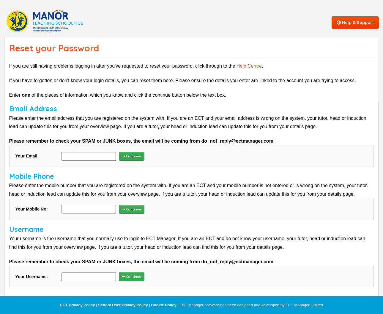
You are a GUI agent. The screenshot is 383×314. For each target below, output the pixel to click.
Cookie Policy (163, 305)
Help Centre (249, 65)
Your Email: (27, 156)
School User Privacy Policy (123, 305)
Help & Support (355, 22)
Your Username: (31, 276)
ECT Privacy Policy (77, 305)
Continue (131, 156)
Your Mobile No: (31, 209)
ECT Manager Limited (304, 305)
